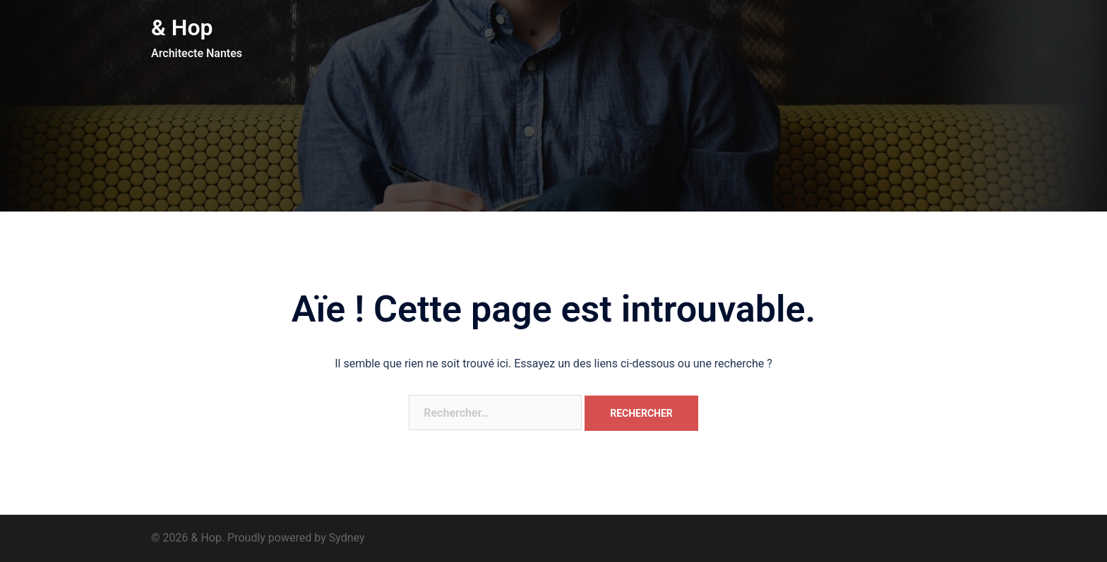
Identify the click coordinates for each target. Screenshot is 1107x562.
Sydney (347, 537)
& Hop (182, 27)
